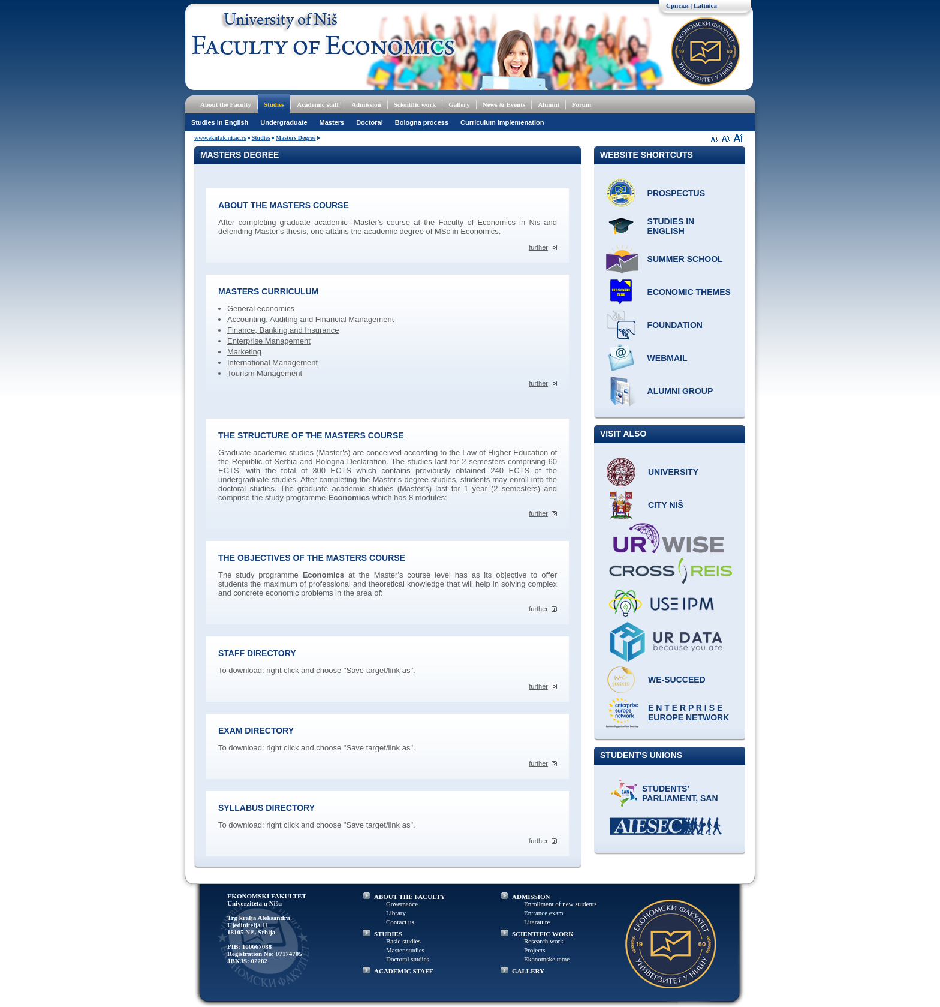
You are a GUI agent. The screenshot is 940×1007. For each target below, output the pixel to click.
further (538, 247)
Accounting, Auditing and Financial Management (310, 319)
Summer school (685, 259)
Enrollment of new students (560, 903)
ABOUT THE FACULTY (409, 896)
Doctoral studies (407, 959)
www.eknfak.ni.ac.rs (220, 137)
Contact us (400, 921)
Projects (534, 950)
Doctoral (369, 122)
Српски (677, 5)
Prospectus (676, 193)
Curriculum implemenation (502, 122)
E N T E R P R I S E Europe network (688, 712)
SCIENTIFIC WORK (543, 933)
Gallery (458, 104)
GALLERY (528, 971)
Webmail (667, 358)
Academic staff (318, 104)
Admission (366, 104)
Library (396, 912)
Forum (581, 104)
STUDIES (388, 933)
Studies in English (219, 122)
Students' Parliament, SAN (680, 793)
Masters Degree (296, 137)
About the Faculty (225, 104)
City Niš (665, 505)
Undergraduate (283, 122)
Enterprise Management (269, 340)
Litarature (537, 921)
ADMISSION (531, 896)
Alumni (548, 104)
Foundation (675, 325)
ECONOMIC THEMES (689, 292)
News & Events (504, 104)
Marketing (244, 351)
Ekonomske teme (547, 959)
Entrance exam (544, 912)
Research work (544, 941)
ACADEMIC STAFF (403, 971)
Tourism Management (264, 373)
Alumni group (680, 391)
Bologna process (421, 122)
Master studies (405, 950)
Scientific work (415, 104)
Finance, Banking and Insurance (283, 330)
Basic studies (403, 941)
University (673, 472)
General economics (260, 308)
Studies (274, 104)
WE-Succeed (677, 679)
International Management (272, 362)
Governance (402, 903)
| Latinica (704, 5)
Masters (332, 122)
